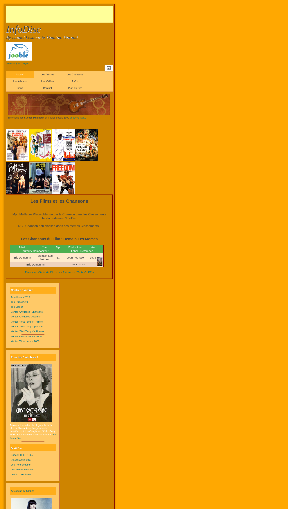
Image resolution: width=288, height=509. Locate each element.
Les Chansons (75, 74)
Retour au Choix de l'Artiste (42, 272)
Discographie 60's (20, 460)
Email (109, 68)
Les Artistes (47, 74)
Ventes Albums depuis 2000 (26, 336)
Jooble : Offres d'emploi (17, 63)
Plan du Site (75, 88)
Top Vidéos (17, 307)
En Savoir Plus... (78, 117)
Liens (20, 88)
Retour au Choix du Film (78, 272)
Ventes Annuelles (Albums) (26, 316)
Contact (47, 88)
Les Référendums (20, 464)
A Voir (75, 81)
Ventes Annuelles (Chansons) (27, 311)
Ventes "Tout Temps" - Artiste (27, 321)
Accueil (20, 74)
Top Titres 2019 (19, 302)
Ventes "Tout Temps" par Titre (27, 326)
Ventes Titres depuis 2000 (25, 341)
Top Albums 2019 (20, 297)
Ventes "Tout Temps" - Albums (27, 331)
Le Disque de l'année (22, 490)
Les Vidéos (47, 81)
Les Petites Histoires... (23, 469)
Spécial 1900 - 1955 (22, 455)
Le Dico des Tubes (21, 474)
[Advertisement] (73, 14)
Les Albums (19, 81)
